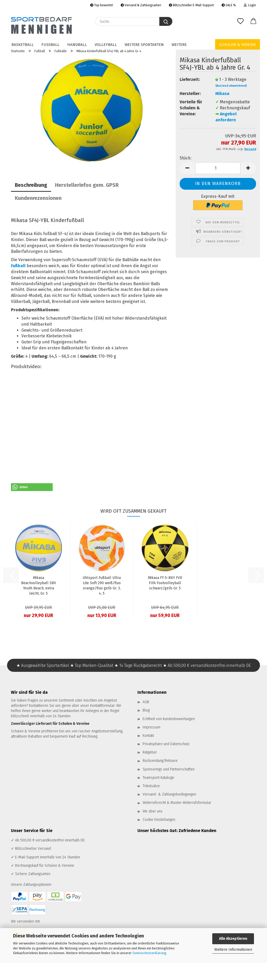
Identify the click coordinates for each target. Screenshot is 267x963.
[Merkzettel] (240, 21)
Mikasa (222, 93)
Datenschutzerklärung (149, 953)
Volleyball (106, 44)
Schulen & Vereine (237, 44)
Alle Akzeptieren (233, 938)
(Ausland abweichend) (231, 85)
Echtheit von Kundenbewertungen (169, 719)
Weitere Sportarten (144, 44)
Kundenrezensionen (38, 198)
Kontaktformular (102, 705)
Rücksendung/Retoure (160, 760)
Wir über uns (152, 811)
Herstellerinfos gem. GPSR (87, 185)
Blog (146, 710)
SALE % (229, 5)
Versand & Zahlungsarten (141, 5)
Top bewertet (101, 5)
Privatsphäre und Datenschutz (166, 744)
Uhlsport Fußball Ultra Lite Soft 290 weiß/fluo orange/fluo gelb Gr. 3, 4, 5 (102, 586)
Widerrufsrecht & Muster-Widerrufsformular (177, 802)
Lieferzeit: (190, 79)
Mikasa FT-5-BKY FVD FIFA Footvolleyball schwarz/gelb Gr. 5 (165, 583)
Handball (77, 44)
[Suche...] (165, 21)
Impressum (151, 727)
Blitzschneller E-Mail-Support (191, 5)
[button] (253, 21)
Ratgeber (150, 752)
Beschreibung (31, 185)
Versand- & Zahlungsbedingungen (169, 794)
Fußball (50, 44)
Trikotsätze (151, 786)
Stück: (185, 157)
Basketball (22, 44)
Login (250, 5)
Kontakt (148, 735)
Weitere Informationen (233, 949)
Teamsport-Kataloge (158, 777)
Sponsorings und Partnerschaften (169, 769)
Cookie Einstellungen (159, 819)
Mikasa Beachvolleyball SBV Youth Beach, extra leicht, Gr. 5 (38, 586)
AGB (146, 702)
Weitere (179, 44)
